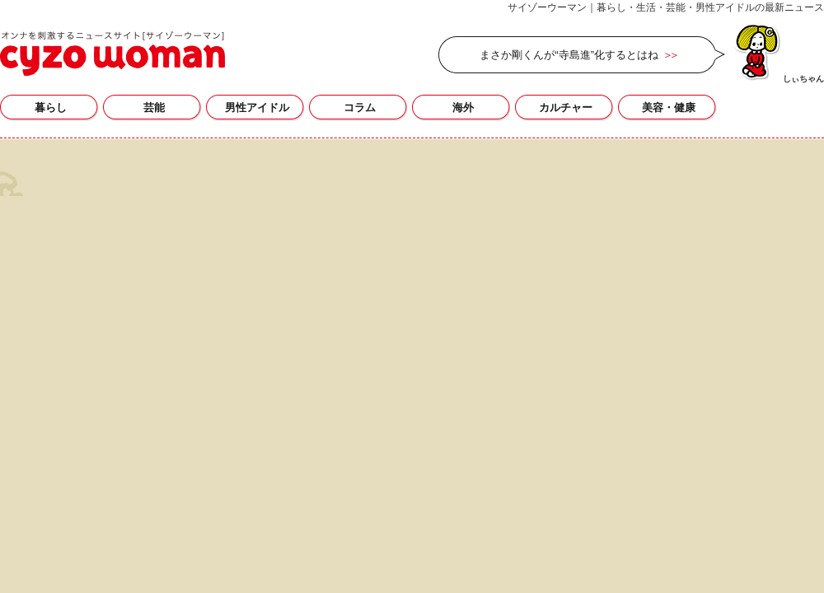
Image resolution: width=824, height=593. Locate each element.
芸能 (154, 107)
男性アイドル (257, 107)
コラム (360, 107)
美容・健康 (668, 107)
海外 (463, 107)
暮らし (51, 107)
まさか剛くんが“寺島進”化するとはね (569, 55)
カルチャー (565, 107)
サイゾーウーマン (112, 53)
